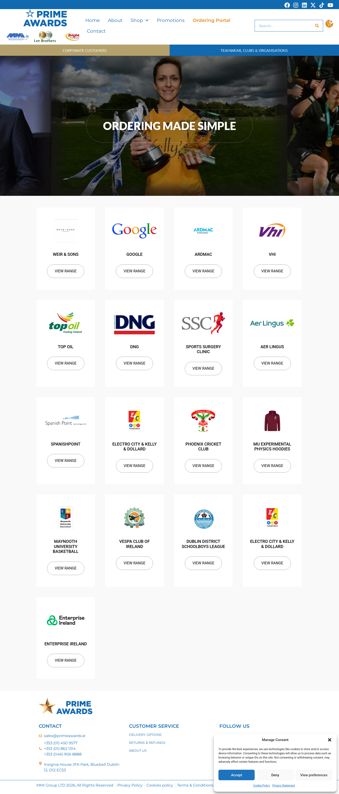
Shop (140, 20)
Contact (96, 31)
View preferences (313, 775)
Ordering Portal (211, 20)
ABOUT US (138, 750)
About (115, 20)
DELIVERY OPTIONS (145, 735)
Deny (275, 775)
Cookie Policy (261, 785)
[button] (329, 740)
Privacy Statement (283, 785)
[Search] (317, 25)
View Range (66, 271)
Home (92, 20)
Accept (236, 775)
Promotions (171, 20)
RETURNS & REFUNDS (147, 743)
